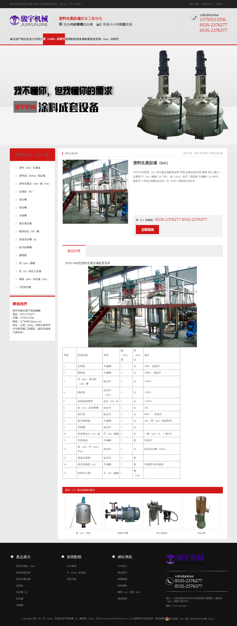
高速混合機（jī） (28, 239)
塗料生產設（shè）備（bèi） (35, 183)
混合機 (23, 199)
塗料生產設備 (216, 153)
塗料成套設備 (23, 572)
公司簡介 (37, 39)
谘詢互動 (71, 579)
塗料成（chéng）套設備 (32, 175)
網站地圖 (194, 4)
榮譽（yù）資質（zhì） (130, 592)
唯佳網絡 (160, 618)
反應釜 (19, 585)
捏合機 (23, 207)
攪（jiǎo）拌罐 (83, 533)
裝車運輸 (81, 39)
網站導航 (125, 557)
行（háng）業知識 (76, 572)
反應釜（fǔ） (26, 191)
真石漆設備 (25, 223)
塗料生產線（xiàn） (26, 566)
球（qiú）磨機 (27, 263)
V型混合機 (25, 287)
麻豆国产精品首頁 (21, 39)
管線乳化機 (122, 533)
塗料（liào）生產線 (30, 167)
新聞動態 (70, 39)
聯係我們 (207, 4)
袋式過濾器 (161, 533)
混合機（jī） (22, 592)
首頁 (196, 153)
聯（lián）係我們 (108, 39)
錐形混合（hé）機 (29, 231)
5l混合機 (201, 533)
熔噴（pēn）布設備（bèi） (34, 279)
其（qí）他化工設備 (30, 271)
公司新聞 (71, 566)
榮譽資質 (92, 39)
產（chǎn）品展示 (54, 38)
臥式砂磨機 (25, 247)
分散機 (23, 215)
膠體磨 (23, 255)
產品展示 (204, 153)
